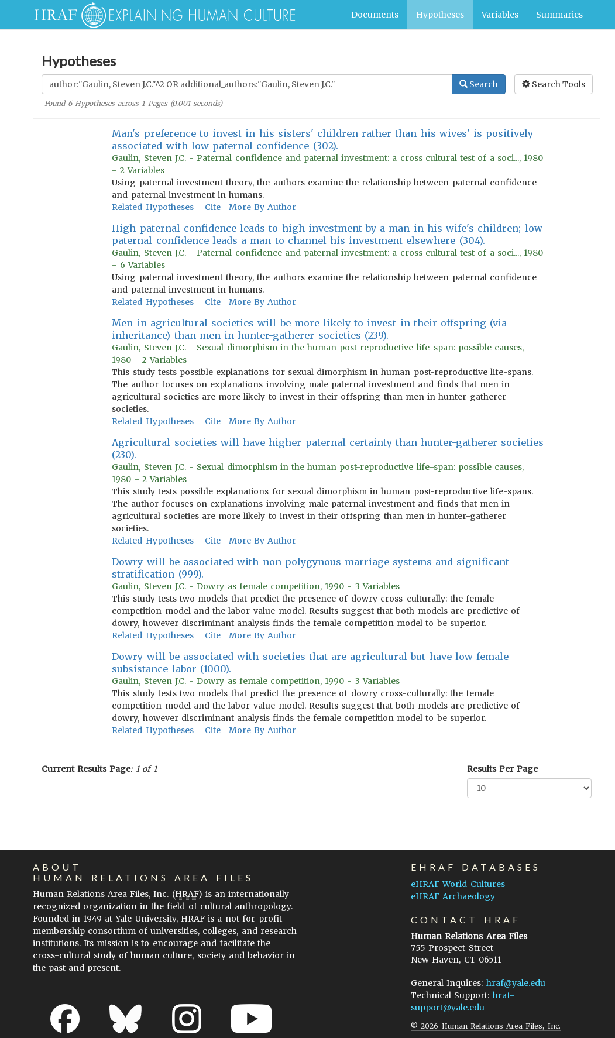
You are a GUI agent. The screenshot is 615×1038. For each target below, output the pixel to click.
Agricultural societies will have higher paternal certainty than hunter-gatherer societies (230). (328, 448)
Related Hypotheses (152, 207)
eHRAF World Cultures (457, 884)
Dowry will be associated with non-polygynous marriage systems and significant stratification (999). (310, 568)
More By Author (262, 207)
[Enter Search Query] (247, 84)
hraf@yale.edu (515, 983)
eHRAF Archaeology (453, 896)
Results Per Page (502, 769)
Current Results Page (86, 769)
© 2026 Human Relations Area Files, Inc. (485, 1026)
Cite (213, 207)
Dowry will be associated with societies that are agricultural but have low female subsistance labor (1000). (310, 663)
